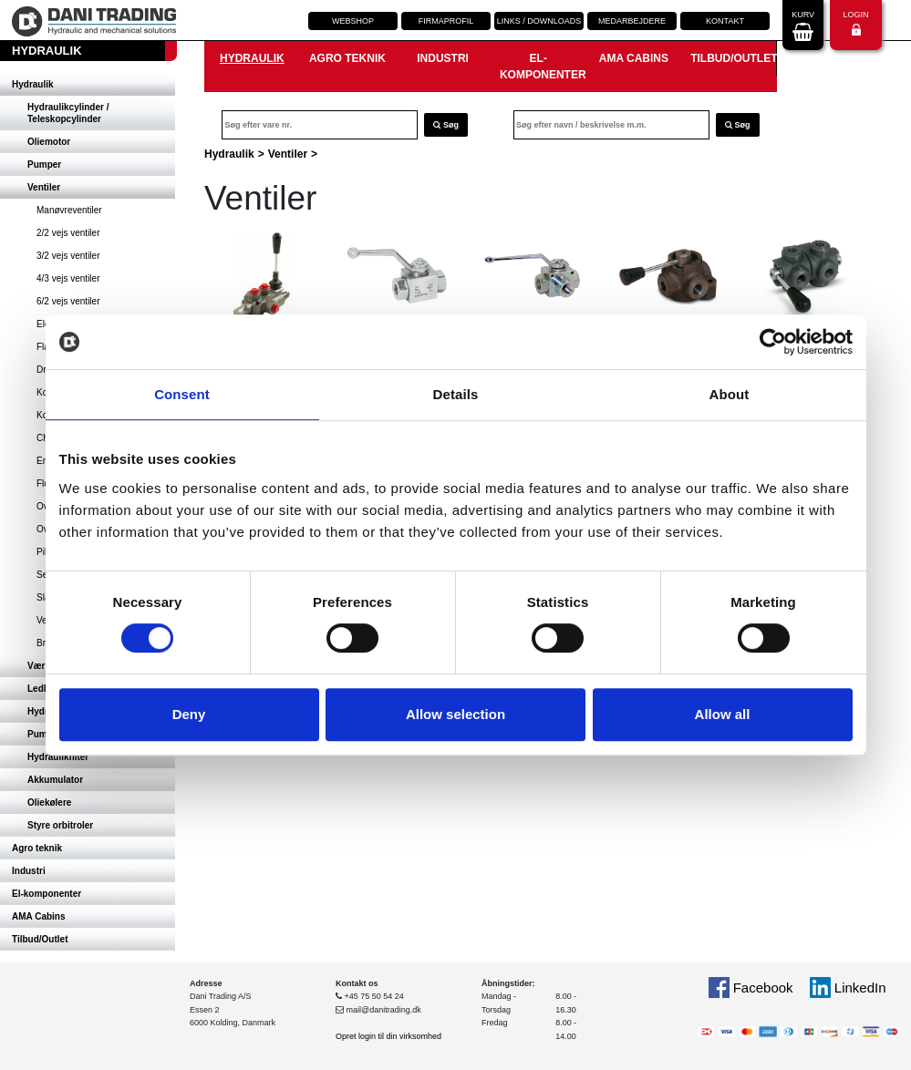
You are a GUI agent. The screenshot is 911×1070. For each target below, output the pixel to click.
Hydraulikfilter (57, 757)
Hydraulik (33, 84)
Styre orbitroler (60, 825)
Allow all (723, 714)
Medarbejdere (632, 21)
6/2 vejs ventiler (67, 301)
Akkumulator (55, 780)
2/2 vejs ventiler (67, 233)
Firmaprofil (446, 21)
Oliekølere (49, 802)
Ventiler (43, 187)
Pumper (44, 164)
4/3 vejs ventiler (67, 278)
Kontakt (725, 21)
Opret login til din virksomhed (388, 1036)
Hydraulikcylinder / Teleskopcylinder (68, 113)
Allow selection (455, 714)
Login (855, 23)
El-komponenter (46, 894)
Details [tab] (456, 394)
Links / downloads (539, 21)
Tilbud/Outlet (39, 939)
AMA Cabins (39, 916)
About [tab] (729, 394)
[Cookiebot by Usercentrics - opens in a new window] (773, 341)
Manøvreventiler (69, 210)
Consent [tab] (182, 394)
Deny (189, 714)
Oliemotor (48, 142)
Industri (29, 871)
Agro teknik (37, 848)
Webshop (353, 21)
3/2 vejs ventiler (67, 256)
